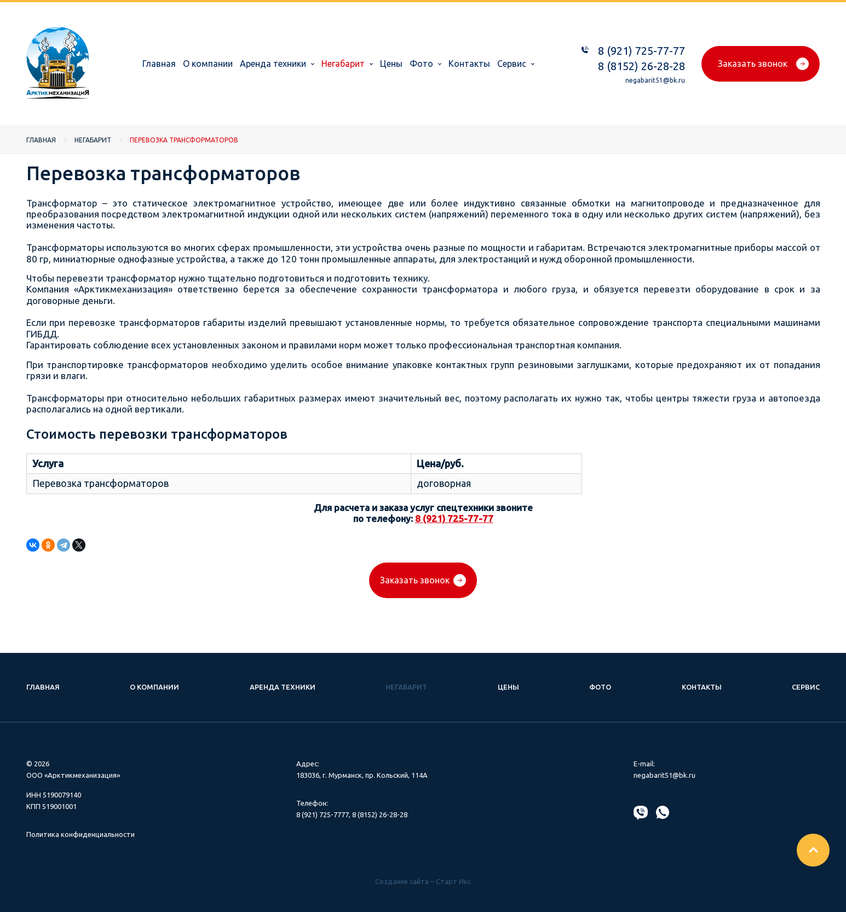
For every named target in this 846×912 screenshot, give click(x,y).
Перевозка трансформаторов (184, 140)
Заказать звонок (752, 63)
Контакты (469, 63)
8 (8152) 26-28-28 (641, 66)
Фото (421, 63)
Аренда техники (273, 63)
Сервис (511, 63)
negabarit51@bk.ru (655, 80)
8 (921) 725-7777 (322, 814)
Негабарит (343, 63)
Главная (159, 63)
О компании (208, 63)
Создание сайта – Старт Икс (423, 881)
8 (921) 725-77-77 (641, 50)
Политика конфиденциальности (80, 834)
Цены (391, 63)
